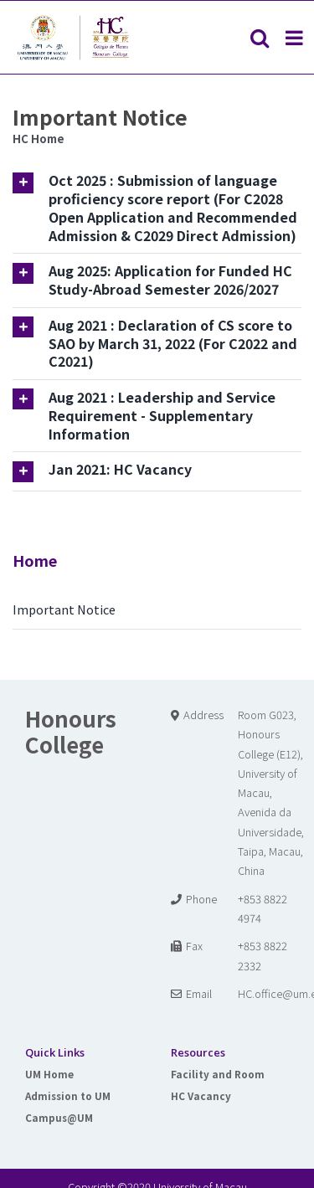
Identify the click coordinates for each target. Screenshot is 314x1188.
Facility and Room (218, 1074)
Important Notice (64, 609)
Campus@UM (59, 1117)
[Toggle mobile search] (259, 38)
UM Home (49, 1074)
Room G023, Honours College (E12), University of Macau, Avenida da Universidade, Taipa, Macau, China (271, 793)
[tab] (157, 208)
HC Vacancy (201, 1095)
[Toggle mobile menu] (296, 38)
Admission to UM (68, 1095)
